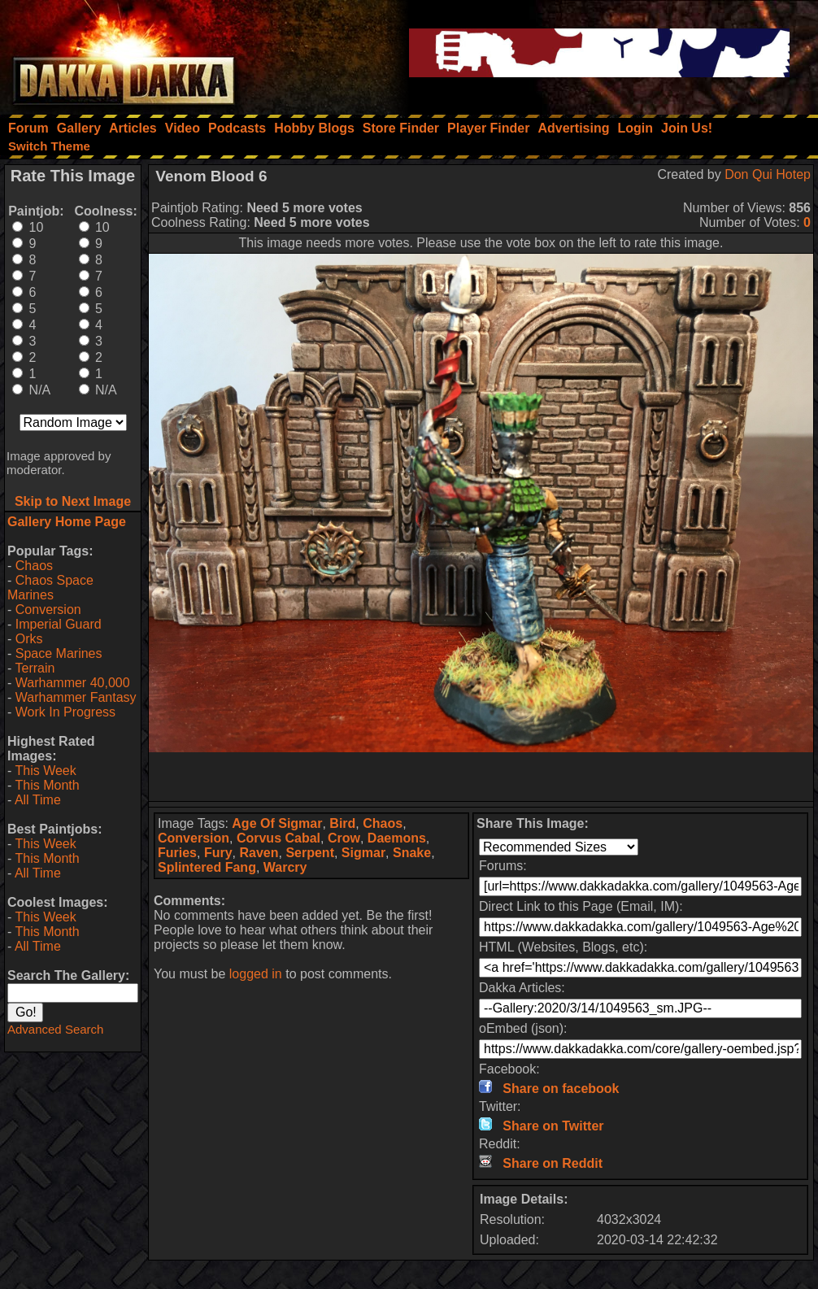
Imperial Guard (58, 624)
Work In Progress (65, 712)
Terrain (34, 668)
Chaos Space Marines (50, 587)
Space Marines (58, 653)
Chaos (34, 566)
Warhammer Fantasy (76, 697)
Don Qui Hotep (767, 174)
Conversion (48, 609)
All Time (38, 800)
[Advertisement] (481, 776)
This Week (45, 770)
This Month (47, 785)
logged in (255, 974)
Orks (29, 639)
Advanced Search (55, 1029)
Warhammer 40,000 (72, 683)
